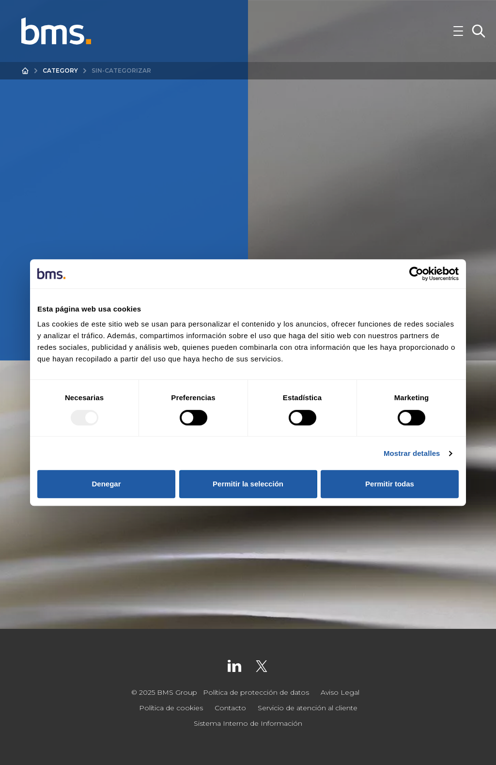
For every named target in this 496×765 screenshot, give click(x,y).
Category (60, 70)
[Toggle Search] (478, 31)
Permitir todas (389, 484)
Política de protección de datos (256, 692)
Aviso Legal (340, 692)
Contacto (230, 707)
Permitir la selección (248, 484)
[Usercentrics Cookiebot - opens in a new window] (416, 273)
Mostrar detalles (412, 453)
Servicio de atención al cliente (307, 707)
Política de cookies (171, 707)
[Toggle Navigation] (458, 31)
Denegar (106, 484)
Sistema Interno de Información (248, 723)
